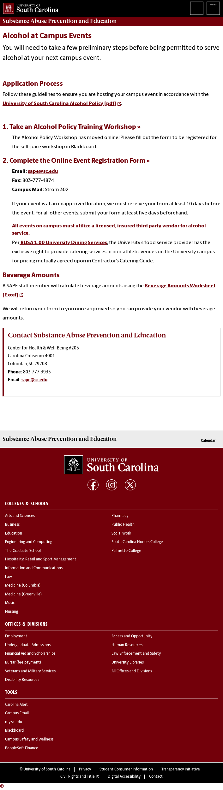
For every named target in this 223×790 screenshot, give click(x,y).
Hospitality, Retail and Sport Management (40, 559)
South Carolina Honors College (137, 542)
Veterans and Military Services (30, 671)
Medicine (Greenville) (23, 594)
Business (12, 525)
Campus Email (17, 713)
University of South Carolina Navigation (213, 8)
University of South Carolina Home (29, 7)
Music (10, 603)
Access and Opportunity (132, 636)
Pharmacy (120, 516)
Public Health (123, 525)
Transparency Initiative (180, 769)
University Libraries (128, 662)
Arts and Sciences (20, 516)
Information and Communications (34, 568)
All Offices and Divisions (132, 671)
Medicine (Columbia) (22, 586)
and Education (60, 21)
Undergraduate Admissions (28, 645)
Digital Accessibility (124, 777)
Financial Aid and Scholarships (30, 654)
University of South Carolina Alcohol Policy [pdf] (59, 103)
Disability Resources (22, 680)
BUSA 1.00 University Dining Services (63, 242)
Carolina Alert (16, 705)
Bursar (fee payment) (23, 662)
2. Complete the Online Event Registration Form (74, 161)
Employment (16, 636)
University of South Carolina (46, 769)
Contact (156, 777)
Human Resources (127, 645)
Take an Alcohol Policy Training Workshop (72, 127)
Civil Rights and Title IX (79, 777)
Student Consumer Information (126, 769)
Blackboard (14, 731)
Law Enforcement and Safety (136, 654)
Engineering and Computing (28, 542)
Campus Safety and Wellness (29, 739)
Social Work (121, 533)
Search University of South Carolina (196, 8)
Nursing (11, 612)
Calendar (208, 441)
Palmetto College (126, 551)
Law (8, 577)
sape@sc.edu (43, 171)
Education (13, 533)
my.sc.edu (13, 722)
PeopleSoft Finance (21, 748)
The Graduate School (23, 551)
